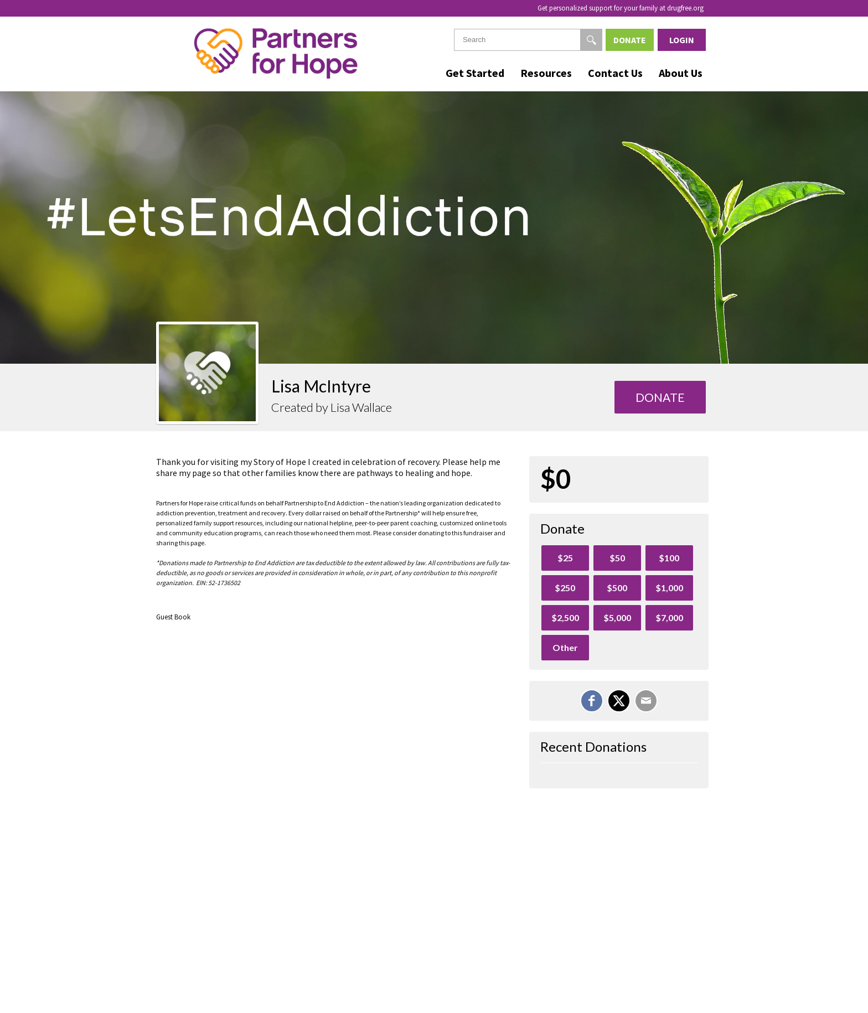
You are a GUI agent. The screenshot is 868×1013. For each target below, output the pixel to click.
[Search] (591, 40)
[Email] (646, 700)
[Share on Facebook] (591, 700)
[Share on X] (619, 700)
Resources (546, 73)
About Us (680, 73)
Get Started (475, 73)
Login (681, 39)
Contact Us (615, 73)
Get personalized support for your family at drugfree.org (621, 8)
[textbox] (528, 40)
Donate (629, 39)
